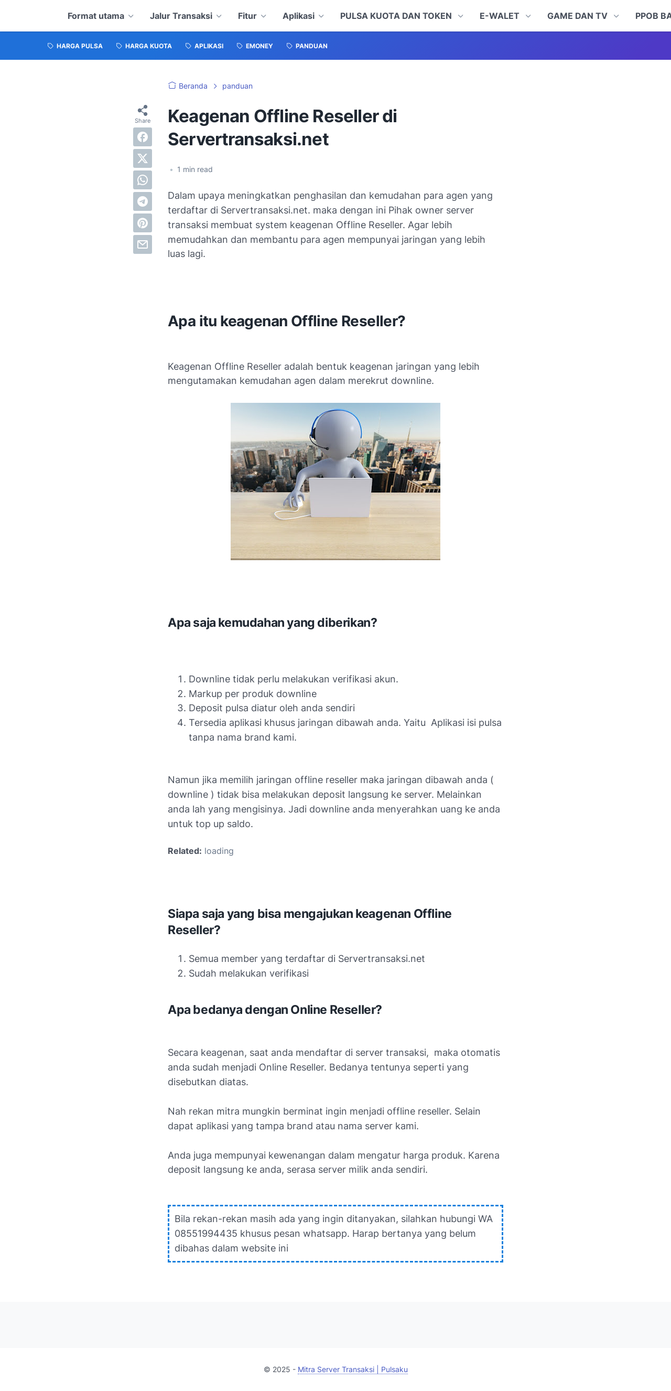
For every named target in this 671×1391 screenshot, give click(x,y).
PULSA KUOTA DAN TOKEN (397, 15)
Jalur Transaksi (181, 15)
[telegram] (142, 201)
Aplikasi (299, 15)
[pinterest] (142, 222)
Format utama (96, 15)
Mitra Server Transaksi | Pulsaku (353, 1369)
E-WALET (501, 15)
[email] (142, 244)
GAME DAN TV (578, 15)
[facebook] (142, 136)
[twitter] (142, 158)
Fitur (247, 15)
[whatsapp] (142, 179)
